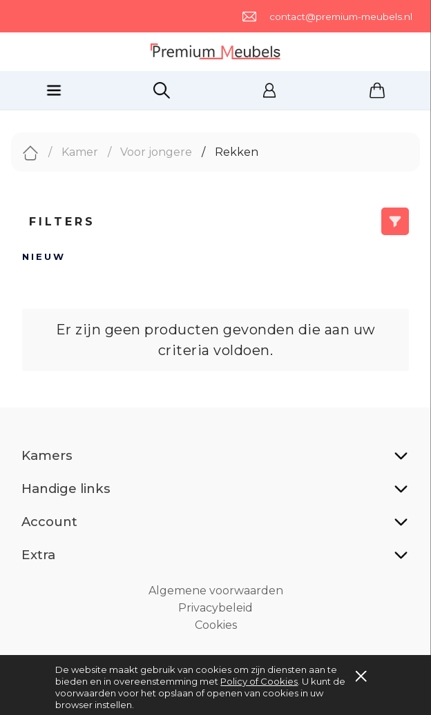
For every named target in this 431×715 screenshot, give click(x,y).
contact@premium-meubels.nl (340, 16)
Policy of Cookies (259, 681)
